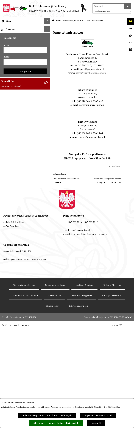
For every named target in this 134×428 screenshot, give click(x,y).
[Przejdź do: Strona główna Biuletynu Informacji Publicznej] (53, 20)
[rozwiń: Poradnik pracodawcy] (48, 163)
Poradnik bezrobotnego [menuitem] (13, 156)
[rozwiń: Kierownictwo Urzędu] (48, 107)
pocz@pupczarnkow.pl (80, 333)
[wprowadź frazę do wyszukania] (108, 6)
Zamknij (96, 422)
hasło (6, 257)
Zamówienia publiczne (55, 388)
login (6, 246)
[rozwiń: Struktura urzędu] (48, 100)
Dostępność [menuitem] (7, 79)
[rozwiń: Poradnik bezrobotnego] (48, 156)
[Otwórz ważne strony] (130, 42)
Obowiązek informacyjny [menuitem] (14, 86)
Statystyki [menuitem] (6, 149)
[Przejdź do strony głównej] (44, 8)
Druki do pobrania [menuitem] (10, 170)
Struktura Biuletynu (85, 388)
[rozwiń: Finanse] (48, 142)
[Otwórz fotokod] (130, 49)
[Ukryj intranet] (47, 230)
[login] (25, 251)
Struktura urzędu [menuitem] (10, 100)
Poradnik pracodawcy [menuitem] (12, 163)
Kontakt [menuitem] (5, 71)
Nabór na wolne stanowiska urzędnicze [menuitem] (21, 184)
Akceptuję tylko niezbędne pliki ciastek (56, 422)
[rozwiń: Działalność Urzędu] (48, 93)
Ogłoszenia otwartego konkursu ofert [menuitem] (20, 135)
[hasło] (25, 263)
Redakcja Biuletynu (112, 388)
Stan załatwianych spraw (24, 388)
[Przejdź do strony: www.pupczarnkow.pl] (130, 35)
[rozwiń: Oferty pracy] (48, 177)
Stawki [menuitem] (4, 191)
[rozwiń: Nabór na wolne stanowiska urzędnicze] (48, 184)
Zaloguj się (25, 272)
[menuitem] (25, 37)
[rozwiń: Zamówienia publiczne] (48, 128)
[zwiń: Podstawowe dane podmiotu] (48, 28)
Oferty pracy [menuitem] (7, 177)
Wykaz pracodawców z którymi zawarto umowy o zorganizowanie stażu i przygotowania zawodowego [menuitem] (21, 211)
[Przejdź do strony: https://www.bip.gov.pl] (130, 28)
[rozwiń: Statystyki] (48, 149)
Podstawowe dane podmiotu (69, 20)
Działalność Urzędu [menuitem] (11, 93)
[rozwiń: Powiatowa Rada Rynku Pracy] (48, 114)
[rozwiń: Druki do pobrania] (48, 170)
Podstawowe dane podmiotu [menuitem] (15, 28)
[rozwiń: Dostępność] (48, 79)
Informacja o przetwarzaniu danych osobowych (47, 415)
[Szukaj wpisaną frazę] (127, 6)
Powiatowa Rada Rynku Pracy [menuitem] (16, 114)
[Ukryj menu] (47, 21)
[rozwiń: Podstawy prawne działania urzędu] (48, 121)
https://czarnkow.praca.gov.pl (91, 72)
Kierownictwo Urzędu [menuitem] (12, 107)
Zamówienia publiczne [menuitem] (13, 128)
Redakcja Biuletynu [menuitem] (11, 198)
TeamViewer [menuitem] (7, 222)
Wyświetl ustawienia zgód (98, 415)
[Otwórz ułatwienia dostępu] (130, 21)
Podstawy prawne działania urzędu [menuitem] (19, 121)
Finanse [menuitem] (5, 142)
